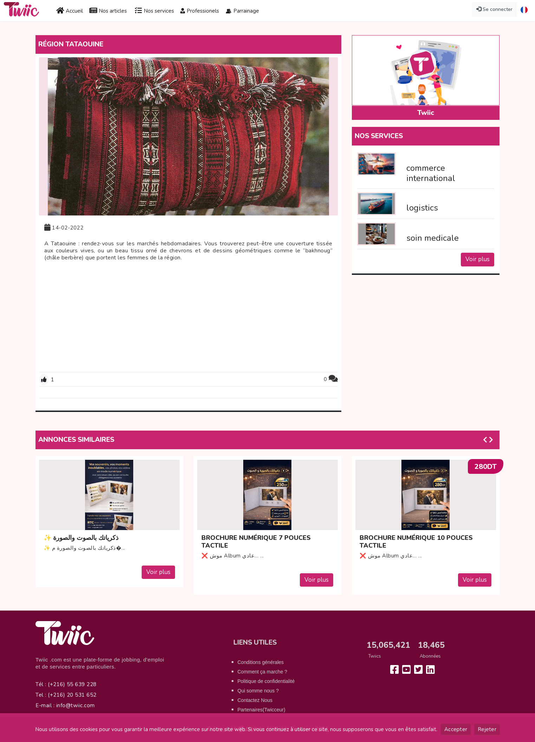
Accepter (455, 729)
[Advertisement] (188, 317)
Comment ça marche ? (263, 672)
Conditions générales (261, 662)
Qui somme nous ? (258, 690)
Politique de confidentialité (266, 681)
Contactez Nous (255, 700)
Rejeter (487, 729)
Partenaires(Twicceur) (261, 709)
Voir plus (477, 259)
